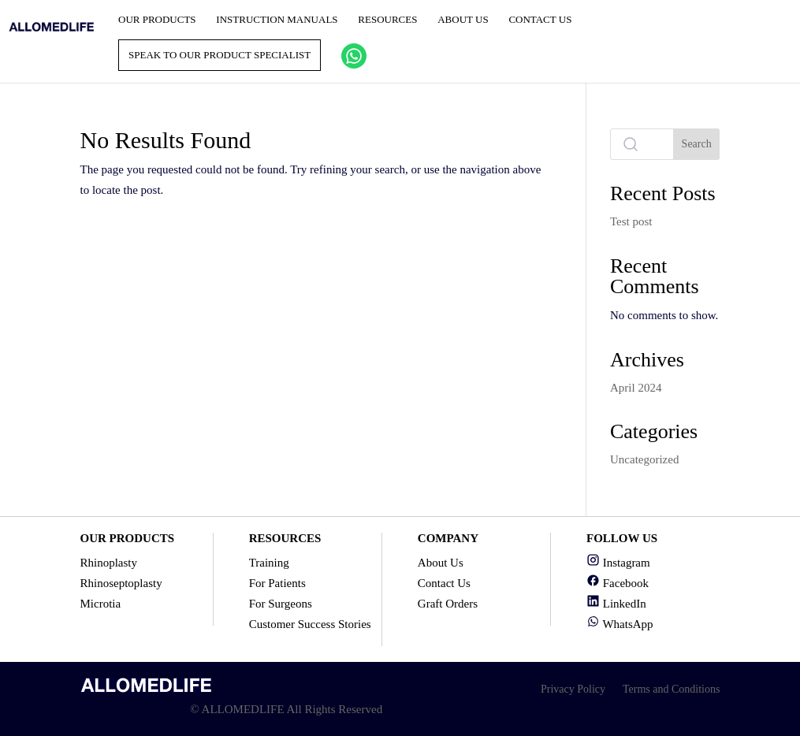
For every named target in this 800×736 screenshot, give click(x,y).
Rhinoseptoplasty (121, 583)
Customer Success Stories (310, 624)
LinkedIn (616, 603)
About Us (462, 19)
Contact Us (539, 19)
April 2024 (635, 387)
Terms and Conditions (671, 689)
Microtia (100, 603)
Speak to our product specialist (219, 55)
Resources (387, 19)
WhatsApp (619, 624)
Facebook (617, 583)
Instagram (618, 562)
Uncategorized (644, 459)
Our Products (157, 19)
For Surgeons (280, 603)
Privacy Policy (573, 689)
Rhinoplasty (109, 562)
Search (697, 144)
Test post (631, 221)
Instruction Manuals (276, 19)
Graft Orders (448, 603)
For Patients (277, 583)
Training (269, 562)
